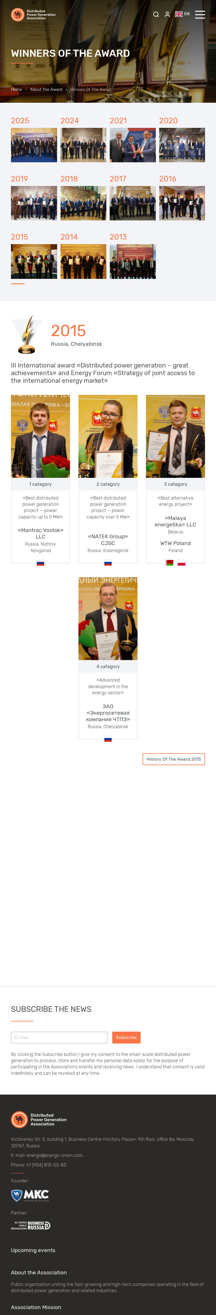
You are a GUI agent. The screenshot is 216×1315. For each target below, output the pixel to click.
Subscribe (126, 1037)
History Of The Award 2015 (174, 759)
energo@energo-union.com (55, 1155)
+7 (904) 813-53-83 (46, 1165)
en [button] (182, 14)
